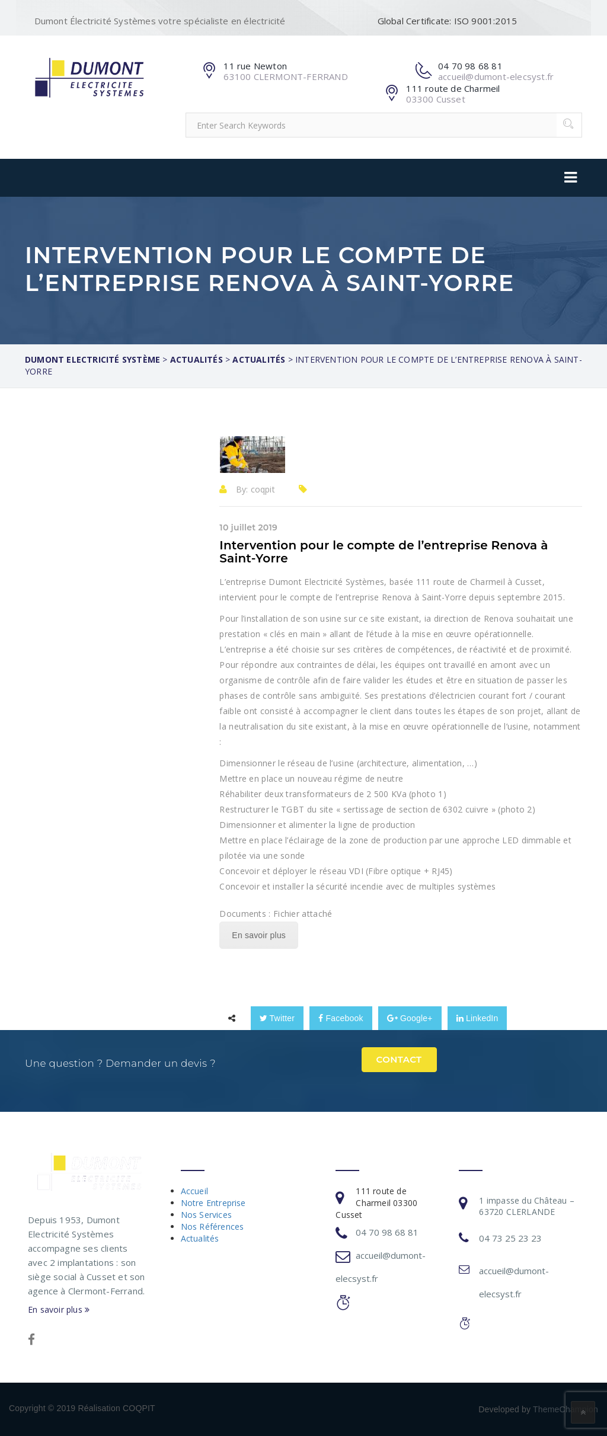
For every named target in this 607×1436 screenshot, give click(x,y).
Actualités (200, 1238)
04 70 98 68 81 (387, 1232)
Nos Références (212, 1226)
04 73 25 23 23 (510, 1238)
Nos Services (206, 1214)
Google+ (410, 1018)
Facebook (340, 1018)
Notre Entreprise (213, 1202)
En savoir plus (259, 935)
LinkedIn (477, 1018)
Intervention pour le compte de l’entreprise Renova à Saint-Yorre (383, 551)
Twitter (277, 1018)
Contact (399, 1059)
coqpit (263, 489)
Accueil (194, 1191)
